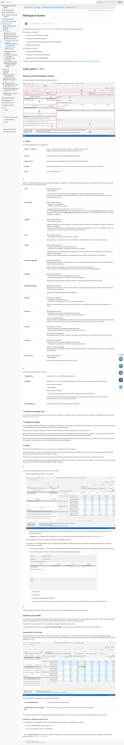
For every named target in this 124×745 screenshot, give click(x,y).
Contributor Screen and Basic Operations (53, 7)
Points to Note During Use (9, 26)
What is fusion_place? (8, 12)
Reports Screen (9, 48)
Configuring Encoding (8, 83)
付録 (4, 107)
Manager (5, 27)
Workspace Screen (10, 47)
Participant (56, 381)
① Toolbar (5, 110)
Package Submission (79, 61)
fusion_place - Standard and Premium (9, 15)
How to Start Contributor (10, 35)
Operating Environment (8, 98)
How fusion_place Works (9, 21)
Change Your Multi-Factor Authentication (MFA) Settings (10, 65)
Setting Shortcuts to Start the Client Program (10, 94)
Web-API (5, 72)
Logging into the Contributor (11, 36)
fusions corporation (35, 741)
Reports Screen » (111, 10)
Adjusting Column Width (9, 129)
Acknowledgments (7, 100)
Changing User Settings (9, 78)
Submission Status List (32, 416)
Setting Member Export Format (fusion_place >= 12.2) (10, 85)
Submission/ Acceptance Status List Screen (11, 44)
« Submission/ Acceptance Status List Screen (97, 10)
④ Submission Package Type (10, 117)
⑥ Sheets (5, 122)
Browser (5, 29)
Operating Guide (28, 7)
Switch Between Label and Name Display (10, 55)
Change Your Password (10, 38)
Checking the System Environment (9, 58)
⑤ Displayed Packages (8, 119)
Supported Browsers (8, 10)
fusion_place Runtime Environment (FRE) (8, 75)
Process (56, 376)
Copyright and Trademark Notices (9, 6)
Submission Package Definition (49, 449)
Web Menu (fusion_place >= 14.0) (10, 80)
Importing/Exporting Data (10, 61)
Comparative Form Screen (9, 131)
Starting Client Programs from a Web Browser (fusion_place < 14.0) (11, 90)
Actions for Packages (93, 61)
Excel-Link (6, 69)
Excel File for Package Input (75, 209)
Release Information (8, 102)
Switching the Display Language (9, 52)
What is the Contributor (10, 33)
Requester (6, 71)
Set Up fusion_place (7, 19)
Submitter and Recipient (48, 29)
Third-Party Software (8, 105)
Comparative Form (97, 536)
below (32, 639)
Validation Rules (95, 228)
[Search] (106, 2)
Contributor (37, 7)
